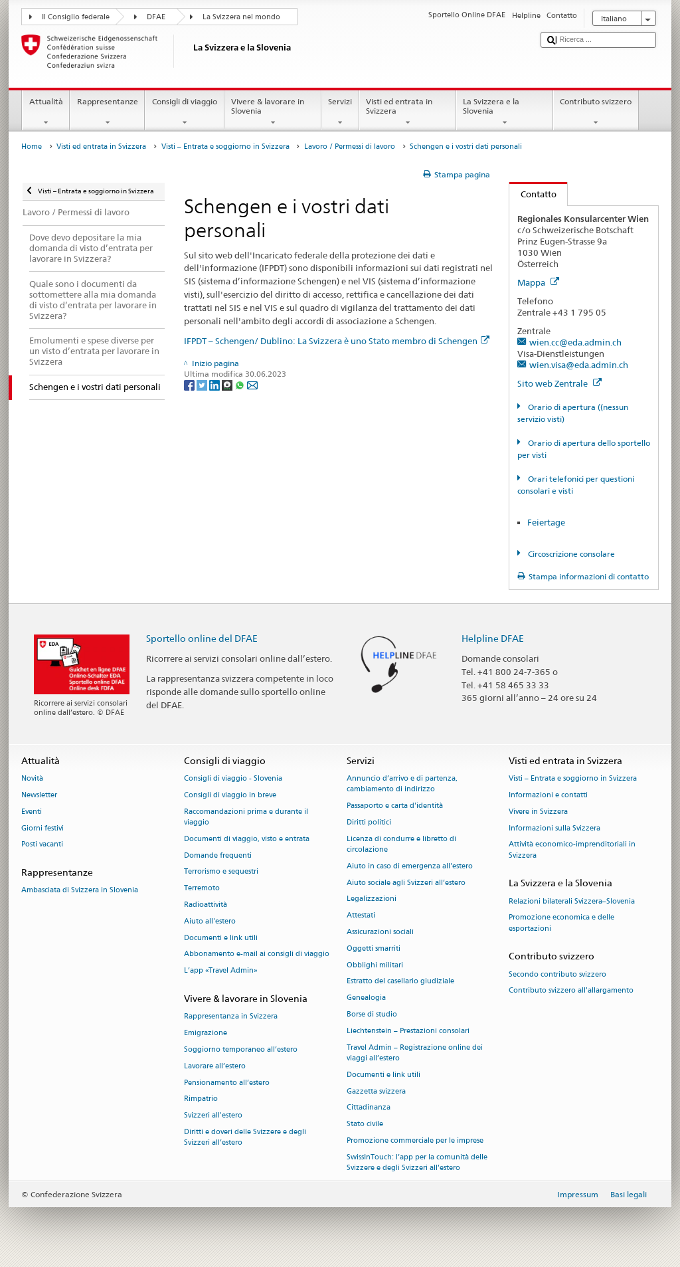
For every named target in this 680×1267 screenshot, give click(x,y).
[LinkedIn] (215, 384)
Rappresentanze (107, 112)
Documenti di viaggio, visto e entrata (246, 838)
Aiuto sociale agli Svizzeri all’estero (406, 882)
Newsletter (39, 795)
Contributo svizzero (596, 112)
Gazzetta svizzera (376, 1091)
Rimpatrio (201, 1099)
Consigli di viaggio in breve (230, 795)
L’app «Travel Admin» (221, 971)
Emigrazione (205, 1033)
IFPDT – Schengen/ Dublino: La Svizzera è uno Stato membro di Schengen (336, 341)
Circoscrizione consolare (570, 554)
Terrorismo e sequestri (221, 872)
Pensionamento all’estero (227, 1082)
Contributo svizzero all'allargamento (571, 991)
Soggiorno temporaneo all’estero (241, 1049)
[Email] (252, 384)
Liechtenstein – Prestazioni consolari (408, 1030)
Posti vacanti (42, 844)
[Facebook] (190, 384)
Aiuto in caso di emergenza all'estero (410, 866)
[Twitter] (203, 384)
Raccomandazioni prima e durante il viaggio (246, 817)
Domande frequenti (218, 855)
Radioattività (205, 904)
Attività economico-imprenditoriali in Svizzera (572, 850)
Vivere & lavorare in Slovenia (273, 112)
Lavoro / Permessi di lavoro (349, 146)
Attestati (361, 916)
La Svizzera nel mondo (241, 17)
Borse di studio (372, 1015)
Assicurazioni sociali (380, 931)
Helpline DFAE (493, 638)
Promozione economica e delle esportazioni (561, 923)
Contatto (532, 194)
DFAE (156, 17)
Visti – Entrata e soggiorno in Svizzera (225, 146)
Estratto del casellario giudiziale (400, 981)
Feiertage (546, 522)
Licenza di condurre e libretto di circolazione (401, 844)
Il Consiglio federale (76, 17)
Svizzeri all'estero (213, 1116)
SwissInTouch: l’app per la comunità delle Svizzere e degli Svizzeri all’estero (417, 1162)
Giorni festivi (42, 828)
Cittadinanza (368, 1108)
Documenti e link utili (221, 937)
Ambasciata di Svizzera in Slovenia (79, 890)
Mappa (538, 282)
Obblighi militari (375, 965)
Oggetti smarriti (373, 948)
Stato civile (365, 1124)
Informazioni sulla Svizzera (554, 828)
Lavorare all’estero (215, 1066)
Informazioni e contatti (548, 795)
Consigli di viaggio (184, 112)
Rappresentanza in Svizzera (231, 1017)
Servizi (340, 112)
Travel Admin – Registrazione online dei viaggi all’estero (415, 1052)
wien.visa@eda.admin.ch (578, 364)
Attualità (46, 112)
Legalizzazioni (371, 899)
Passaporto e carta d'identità (395, 806)
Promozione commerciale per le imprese (415, 1140)
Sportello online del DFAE (202, 638)
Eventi (31, 811)
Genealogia (366, 998)
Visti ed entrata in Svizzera (408, 112)
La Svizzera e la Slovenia (504, 112)
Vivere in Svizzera (538, 811)
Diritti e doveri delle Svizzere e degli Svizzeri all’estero (245, 1137)
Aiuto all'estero (210, 921)
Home (31, 146)
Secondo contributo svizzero (557, 974)
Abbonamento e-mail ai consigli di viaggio (256, 954)
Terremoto (202, 888)
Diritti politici (369, 822)
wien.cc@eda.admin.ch (575, 342)
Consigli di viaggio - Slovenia (233, 779)
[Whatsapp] (240, 384)
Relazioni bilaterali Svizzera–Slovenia (572, 901)
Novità (32, 779)
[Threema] (228, 384)
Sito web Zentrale (559, 383)
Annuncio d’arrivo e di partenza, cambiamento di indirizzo (402, 784)
